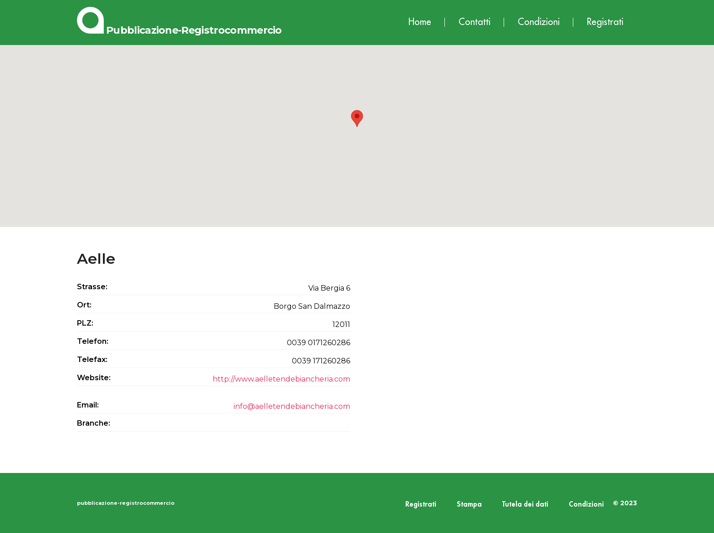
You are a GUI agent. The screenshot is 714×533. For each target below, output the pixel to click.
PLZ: (85, 323)
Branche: (93, 423)
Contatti (474, 22)
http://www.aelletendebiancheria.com (281, 379)
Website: (94, 377)
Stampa (469, 504)
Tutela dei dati (525, 504)
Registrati (605, 22)
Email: (88, 405)
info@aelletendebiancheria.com (292, 406)
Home (419, 22)
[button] (357, 127)
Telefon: (92, 341)
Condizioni (539, 22)
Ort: (84, 305)
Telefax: (92, 359)
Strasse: (92, 286)
